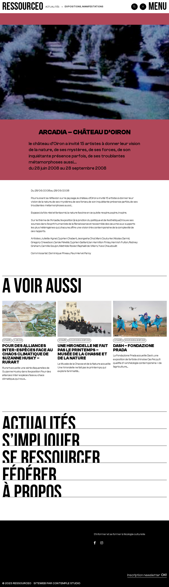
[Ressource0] (22, 6)
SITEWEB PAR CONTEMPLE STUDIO (57, 583)
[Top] (156, 543)
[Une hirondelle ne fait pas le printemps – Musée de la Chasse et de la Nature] (84, 341)
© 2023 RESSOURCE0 (16, 583)
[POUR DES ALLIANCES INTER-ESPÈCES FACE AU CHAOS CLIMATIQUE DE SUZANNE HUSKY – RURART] (29, 341)
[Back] (143, 6)
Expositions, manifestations (84, 6)
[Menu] (157, 6)
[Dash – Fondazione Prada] (140, 341)
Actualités (52, 6)
